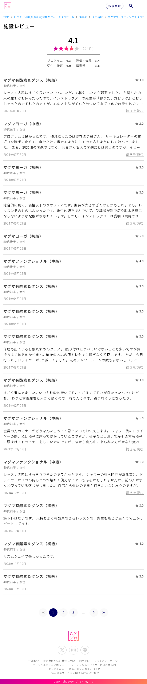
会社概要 (33, 660)
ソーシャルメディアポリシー (50, 664)
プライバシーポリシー (107, 660)
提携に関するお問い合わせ (84, 669)
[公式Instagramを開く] (73, 650)
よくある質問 (56, 669)
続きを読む (135, 110)
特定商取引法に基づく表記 (59, 660)
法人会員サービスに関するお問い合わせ (75, 673)
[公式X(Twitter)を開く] (62, 650)
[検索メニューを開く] (131, 5)
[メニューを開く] (141, 5)
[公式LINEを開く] (84, 650)
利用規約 (84, 660)
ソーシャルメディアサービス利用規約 (93, 664)
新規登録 (114, 6)
